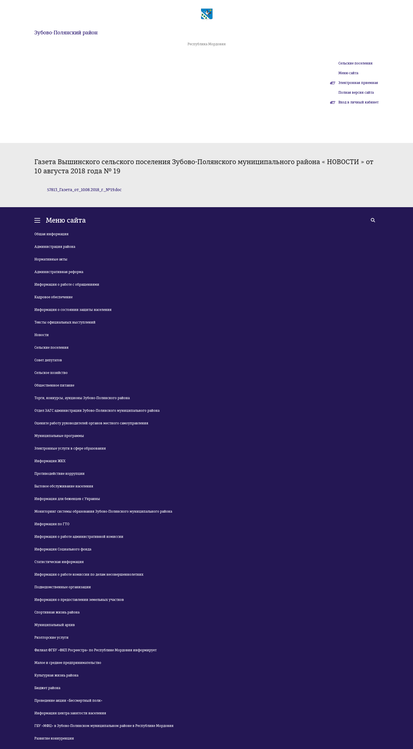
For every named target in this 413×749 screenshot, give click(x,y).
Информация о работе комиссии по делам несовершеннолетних (88, 574)
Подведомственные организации (62, 587)
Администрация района (54, 247)
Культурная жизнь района (56, 675)
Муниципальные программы (59, 436)
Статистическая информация (59, 562)
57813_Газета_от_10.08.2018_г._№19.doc (84, 189)
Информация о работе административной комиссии (78, 537)
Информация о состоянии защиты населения (73, 310)
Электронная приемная (358, 83)
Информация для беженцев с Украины (67, 499)
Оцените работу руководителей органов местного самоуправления (91, 423)
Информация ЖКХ (49, 461)
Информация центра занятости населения (70, 713)
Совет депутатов (48, 360)
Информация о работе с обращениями (66, 285)
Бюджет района (47, 688)
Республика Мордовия (207, 44)
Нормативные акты (50, 259)
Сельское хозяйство (51, 373)
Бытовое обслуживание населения (63, 486)
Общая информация (51, 234)
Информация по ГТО (51, 524)
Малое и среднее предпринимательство (67, 663)
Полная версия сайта (356, 93)
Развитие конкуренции (54, 738)
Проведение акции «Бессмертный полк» (68, 701)
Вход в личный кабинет (358, 102)
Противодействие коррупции (59, 474)
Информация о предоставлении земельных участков (79, 600)
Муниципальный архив (54, 625)
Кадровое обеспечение (53, 297)
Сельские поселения (355, 63)
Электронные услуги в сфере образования (70, 448)
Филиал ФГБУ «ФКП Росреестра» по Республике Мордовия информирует (95, 650)
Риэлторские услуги (51, 638)
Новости (41, 335)
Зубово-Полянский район (66, 33)
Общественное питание (54, 385)
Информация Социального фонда (62, 549)
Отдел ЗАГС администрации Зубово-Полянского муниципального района (96, 411)
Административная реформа (58, 272)
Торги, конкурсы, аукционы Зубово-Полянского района (82, 398)
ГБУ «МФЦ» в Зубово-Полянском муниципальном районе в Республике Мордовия (104, 726)
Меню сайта (348, 73)
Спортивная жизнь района (56, 612)
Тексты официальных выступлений (65, 322)
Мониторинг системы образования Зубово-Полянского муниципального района (103, 511)
